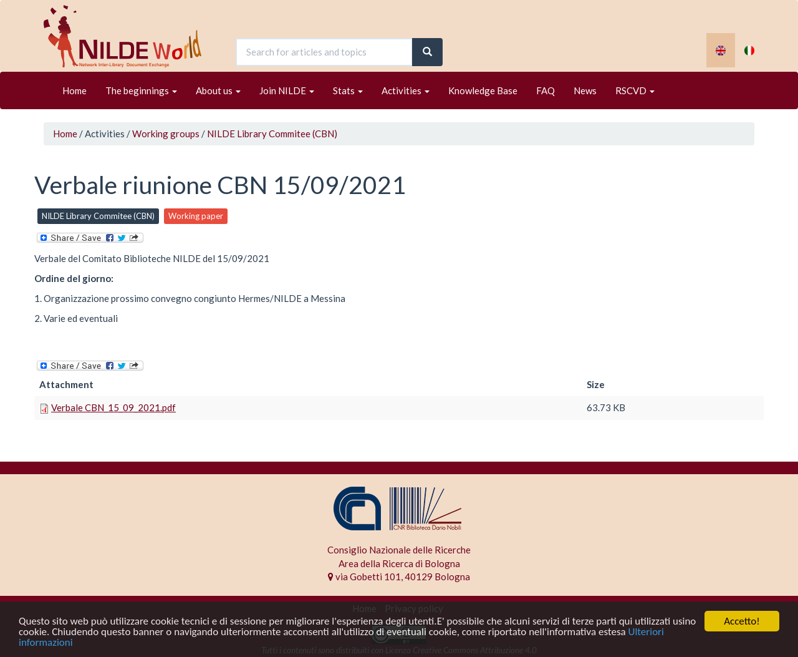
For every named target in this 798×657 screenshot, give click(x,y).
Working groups (166, 133)
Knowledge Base (482, 90)
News (585, 90)
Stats (348, 90)
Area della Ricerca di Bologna (399, 563)
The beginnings (141, 90)
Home (74, 90)
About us (218, 90)
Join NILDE (286, 90)
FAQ (545, 90)
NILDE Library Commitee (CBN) (272, 133)
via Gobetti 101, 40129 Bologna (399, 576)
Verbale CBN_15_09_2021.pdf (113, 407)
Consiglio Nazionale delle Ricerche (399, 549)
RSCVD (635, 90)
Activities (406, 90)
